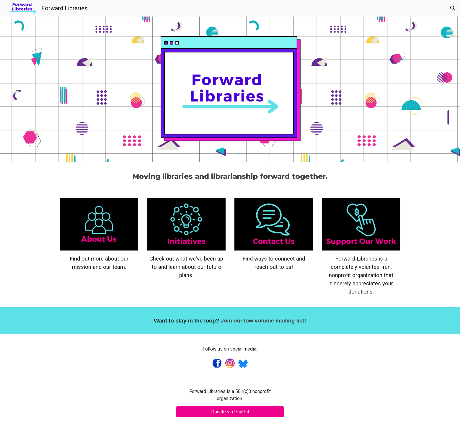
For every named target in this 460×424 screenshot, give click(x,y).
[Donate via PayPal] (229, 411)
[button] (453, 8)
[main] (230, 176)
